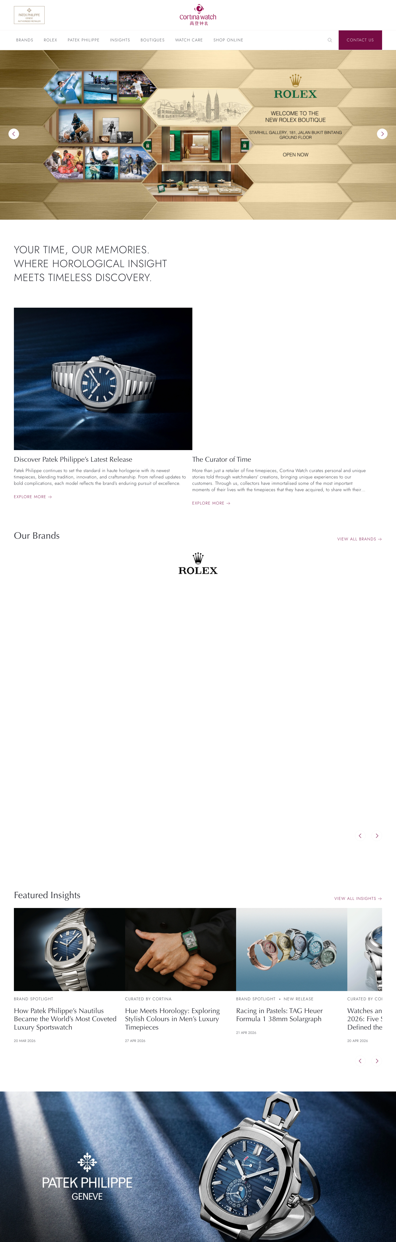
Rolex (50, 40)
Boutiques (152, 40)
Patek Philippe (84, 40)
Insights (120, 40)
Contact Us (360, 40)
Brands (24, 40)
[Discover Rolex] (354, 15)
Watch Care (189, 40)
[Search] (330, 40)
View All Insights (355, 899)
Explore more (30, 497)
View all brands (356, 539)
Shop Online (228, 40)
